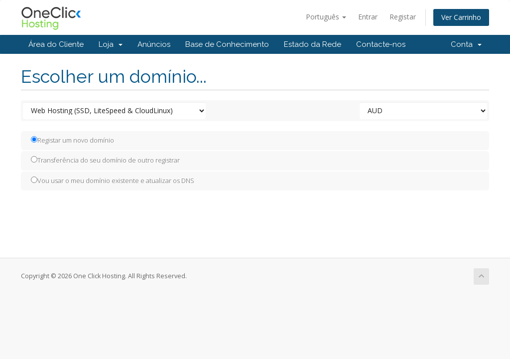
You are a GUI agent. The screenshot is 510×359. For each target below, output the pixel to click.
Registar (402, 16)
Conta (466, 44)
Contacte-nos (380, 44)
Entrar (368, 16)
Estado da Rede (312, 44)
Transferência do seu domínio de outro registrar (105, 160)
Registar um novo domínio (72, 140)
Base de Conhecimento (227, 44)
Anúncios (153, 44)
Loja (111, 44)
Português (326, 16)
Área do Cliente (56, 44)
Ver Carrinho (461, 17)
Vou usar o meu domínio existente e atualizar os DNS (112, 180)
